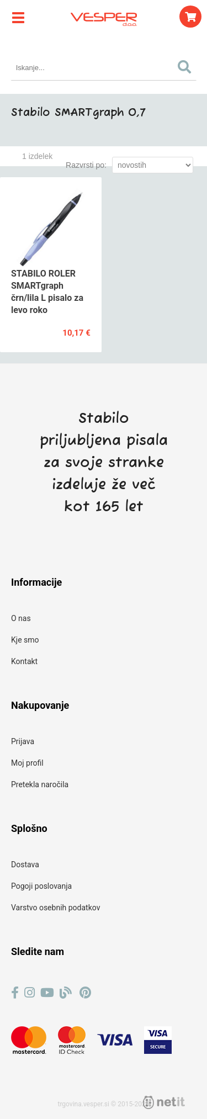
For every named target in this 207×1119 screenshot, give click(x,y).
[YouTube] (47, 993)
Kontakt (24, 661)
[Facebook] (15, 993)
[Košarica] (190, 17)
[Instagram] (29, 993)
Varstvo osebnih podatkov (55, 907)
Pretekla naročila (39, 784)
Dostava (25, 864)
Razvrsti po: (86, 165)
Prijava (22, 741)
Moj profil (27, 763)
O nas (21, 618)
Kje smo (25, 639)
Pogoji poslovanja (41, 886)
